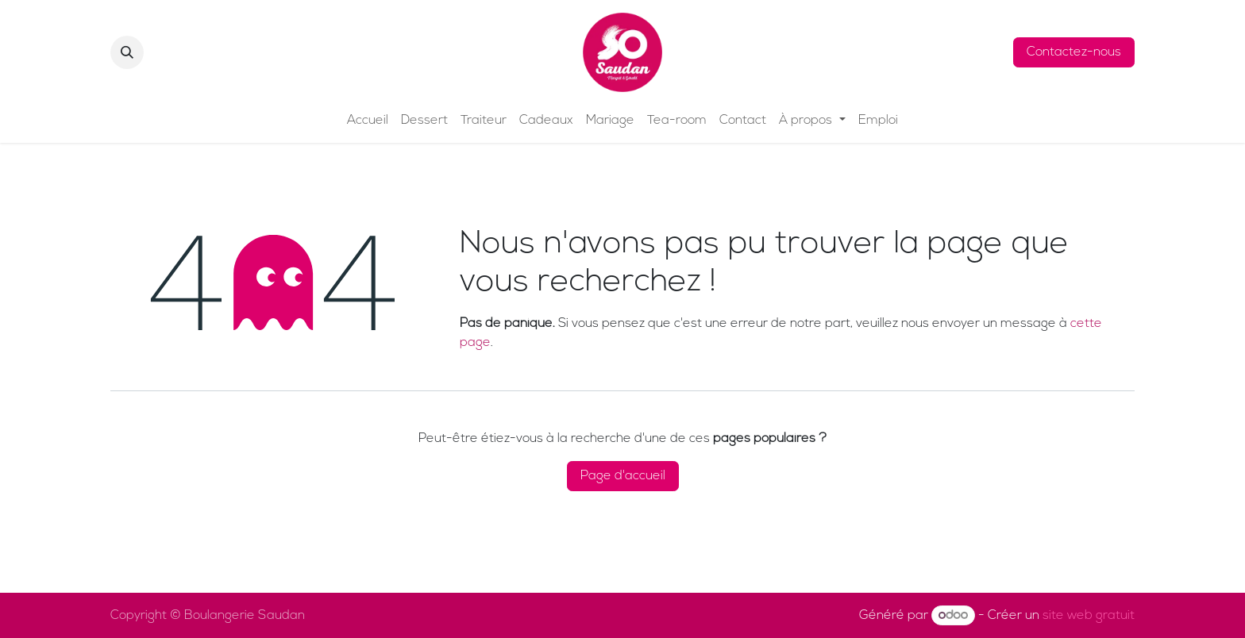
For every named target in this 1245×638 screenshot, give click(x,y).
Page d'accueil (622, 476)
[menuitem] (368, 120)
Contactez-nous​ (1074, 52)
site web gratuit (1089, 615)
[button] (127, 52)
